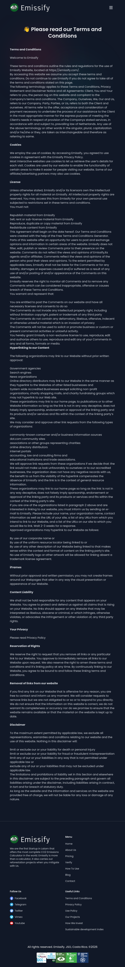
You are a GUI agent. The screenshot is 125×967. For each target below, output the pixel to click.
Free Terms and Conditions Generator (82, 236)
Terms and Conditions (78, 898)
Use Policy (71, 910)
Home (69, 843)
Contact (70, 881)
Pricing (69, 856)
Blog (67, 875)
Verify (68, 862)
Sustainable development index (84, 929)
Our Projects (72, 917)
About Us (70, 850)
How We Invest (74, 923)
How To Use (72, 868)
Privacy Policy (73, 904)
